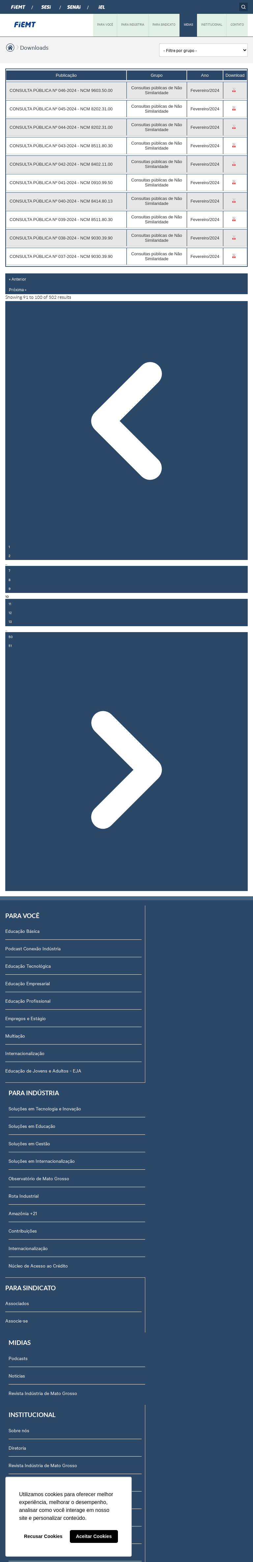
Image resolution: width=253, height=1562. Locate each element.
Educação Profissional (27, 1001)
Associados (17, 1128)
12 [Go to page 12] (10, 612)
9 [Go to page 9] (10, 588)
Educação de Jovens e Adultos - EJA (43, 1071)
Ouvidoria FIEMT (26, 1393)
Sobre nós (19, 1201)
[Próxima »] (126, 770)
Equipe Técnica (24, 1306)
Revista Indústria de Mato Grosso (164, 1162)
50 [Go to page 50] (11, 636)
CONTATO (237, 24)
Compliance (21, 1253)
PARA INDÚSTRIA (132, 24)
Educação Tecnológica (28, 966)
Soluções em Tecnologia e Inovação (166, 931)
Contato (17, 1376)
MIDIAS (188, 24)
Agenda (17, 1288)
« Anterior (17, 279)
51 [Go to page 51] (10, 645)
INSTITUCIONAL (211, 24)
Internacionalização (24, 1053)
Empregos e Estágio (25, 1019)
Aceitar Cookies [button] (94, 1536)
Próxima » (17, 289)
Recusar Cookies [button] (43, 1536)
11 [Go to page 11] (10, 603)
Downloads (34, 47)
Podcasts (140, 1128)
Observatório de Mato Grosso (160, 1001)
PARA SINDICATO (164, 24)
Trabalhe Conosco (27, 1341)
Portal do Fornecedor (31, 1358)
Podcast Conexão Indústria (33, 949)
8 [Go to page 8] (10, 579)
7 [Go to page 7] (9, 570)
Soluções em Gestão (151, 966)
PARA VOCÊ (105, 24)
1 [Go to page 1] (9, 546)
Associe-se (16, 1145)
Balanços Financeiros (30, 1463)
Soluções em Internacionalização (163, 984)
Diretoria (18, 1218)
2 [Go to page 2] (10, 555)
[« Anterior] (126, 421)
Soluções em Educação (153, 949)
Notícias (138, 1145)
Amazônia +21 (144, 1036)
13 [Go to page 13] (10, 621)
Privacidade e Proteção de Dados (43, 1411)
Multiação (15, 1036)
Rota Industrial (145, 1019)
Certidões (19, 1445)
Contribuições (144, 1053)
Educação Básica (22, 931)
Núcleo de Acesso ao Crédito (160, 1088)
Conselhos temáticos (30, 1323)
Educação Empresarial (27, 984)
